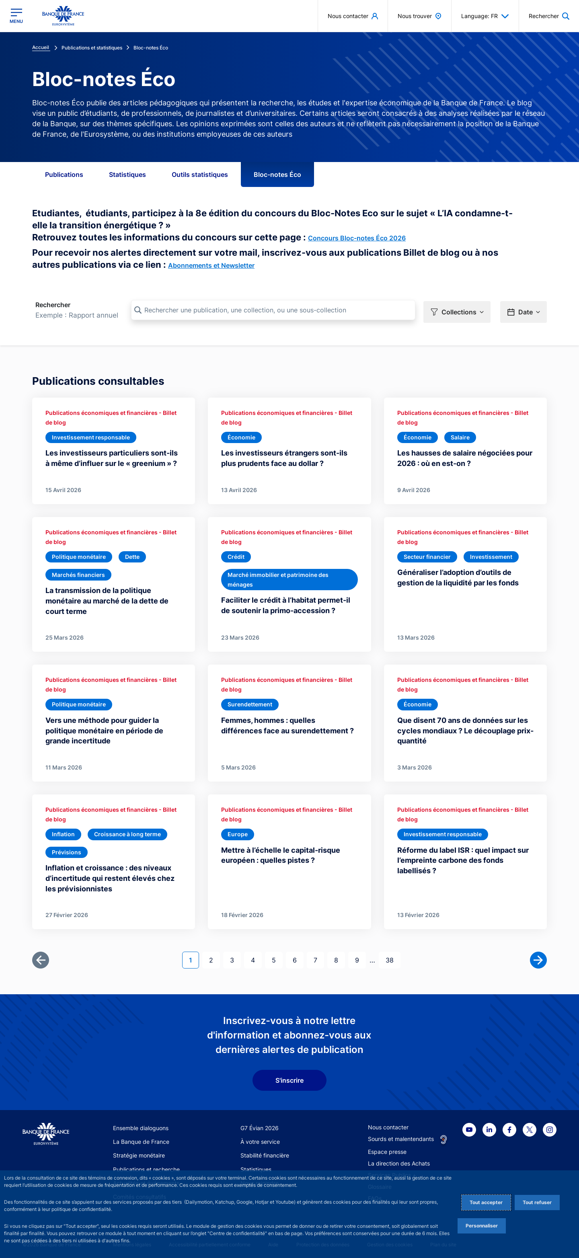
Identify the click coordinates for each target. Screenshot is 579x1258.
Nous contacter (388, 1124)
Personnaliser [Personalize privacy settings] (482, 1226)
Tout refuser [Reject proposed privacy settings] (537, 1202)
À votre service (260, 1138)
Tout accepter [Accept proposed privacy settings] (486, 1202)
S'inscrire (289, 1077)
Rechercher (52, 305)
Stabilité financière (264, 1152)
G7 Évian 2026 (259, 1124)
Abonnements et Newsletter (211, 265)
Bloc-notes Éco (277, 174)
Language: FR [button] (485, 16)
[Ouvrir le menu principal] (16, 16)
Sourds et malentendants (401, 1135)
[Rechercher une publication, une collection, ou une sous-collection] (273, 310)
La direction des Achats (399, 1160)
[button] (457, 310)
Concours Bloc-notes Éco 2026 (357, 238)
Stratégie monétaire (139, 1152)
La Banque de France (141, 1138)
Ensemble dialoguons (140, 1124)
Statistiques (127, 174)
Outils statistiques (200, 174)
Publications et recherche (146, 1166)
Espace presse (387, 1148)
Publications (64, 174)
